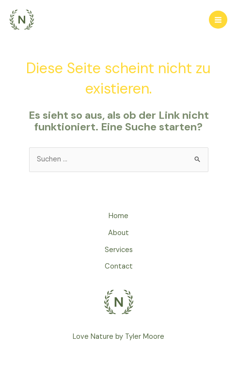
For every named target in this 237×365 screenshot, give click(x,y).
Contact (119, 266)
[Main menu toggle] (218, 20)
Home (118, 216)
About (118, 233)
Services (119, 249)
